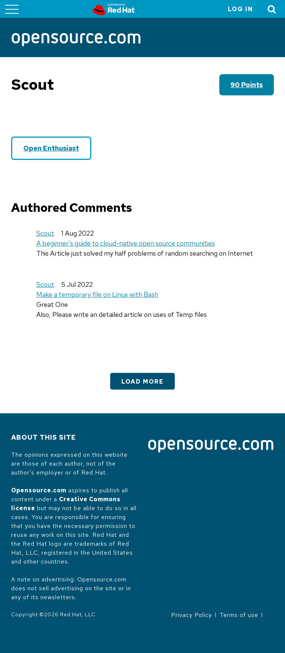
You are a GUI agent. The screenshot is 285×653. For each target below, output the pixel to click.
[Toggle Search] (272, 9)
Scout (45, 233)
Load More (142, 381)
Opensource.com (38, 490)
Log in (240, 9)
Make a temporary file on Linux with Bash (97, 294)
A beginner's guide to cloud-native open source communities (125, 243)
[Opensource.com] (76, 40)
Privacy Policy (191, 615)
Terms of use (239, 615)
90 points (246, 85)
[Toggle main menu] (12, 9)
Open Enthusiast (51, 148)
